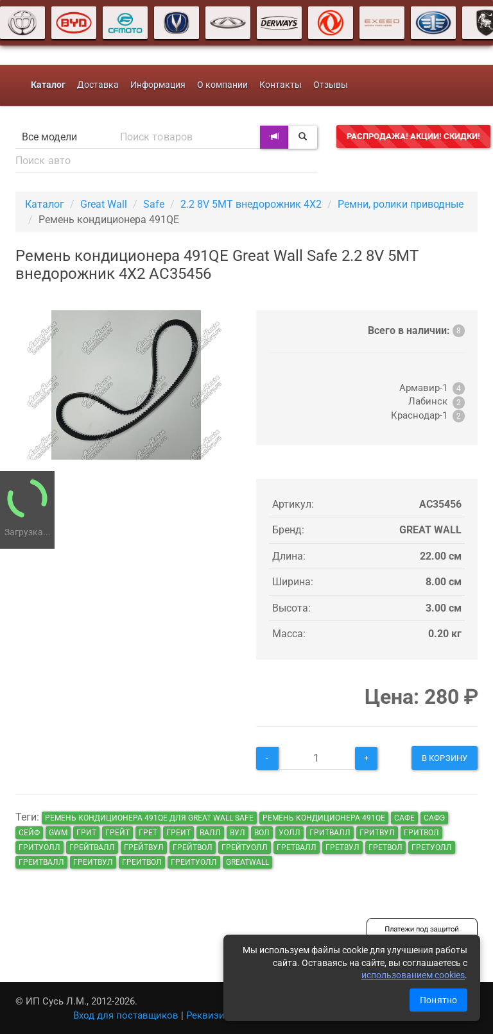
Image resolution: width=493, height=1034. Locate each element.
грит (86, 832)
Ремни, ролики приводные (400, 204)
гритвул (377, 832)
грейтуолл (244, 847)
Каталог (44, 204)
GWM (58, 832)
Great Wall (103, 204)
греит (178, 832)
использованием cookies (413, 975)
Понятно (438, 1000)
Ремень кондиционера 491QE (324, 817)
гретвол (385, 847)
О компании (222, 84)
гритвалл (329, 832)
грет (148, 832)
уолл (289, 832)
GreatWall (247, 862)
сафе (404, 817)
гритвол (421, 832)
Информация (158, 84)
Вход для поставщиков (125, 1015)
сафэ (434, 817)
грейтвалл (92, 847)
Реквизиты (211, 1015)
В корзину (444, 758)
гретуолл (431, 847)
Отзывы (330, 84)
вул (237, 832)
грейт (117, 832)
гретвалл (296, 847)
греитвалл (41, 862)
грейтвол (192, 847)
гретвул (342, 847)
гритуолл (39, 847)
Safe (153, 204)
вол (262, 832)
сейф (29, 832)
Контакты (280, 84)
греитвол (142, 862)
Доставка (98, 84)
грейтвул (144, 847)
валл (210, 832)
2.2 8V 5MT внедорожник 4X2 (251, 204)
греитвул (93, 862)
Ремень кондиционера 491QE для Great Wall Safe (149, 817)
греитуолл (194, 862)
